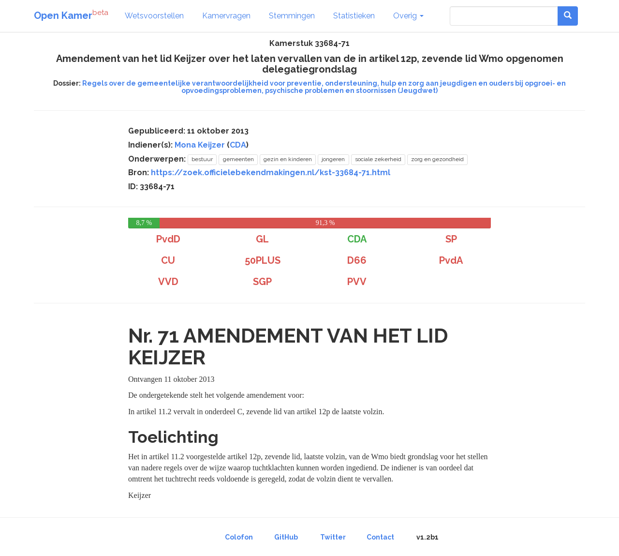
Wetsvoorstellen (154, 15)
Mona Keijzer (200, 145)
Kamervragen (226, 15)
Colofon (239, 537)
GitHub (286, 537)
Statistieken (354, 15)
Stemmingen (292, 15)
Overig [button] (408, 15)
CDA (238, 145)
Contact (380, 537)
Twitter (333, 537)
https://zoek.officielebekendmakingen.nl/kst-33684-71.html (270, 172)
